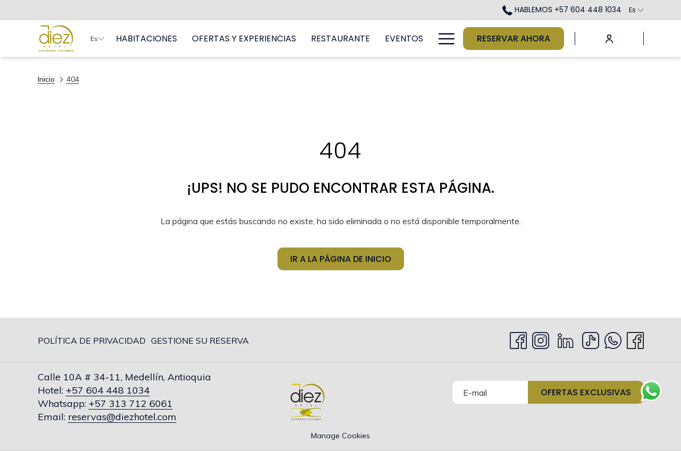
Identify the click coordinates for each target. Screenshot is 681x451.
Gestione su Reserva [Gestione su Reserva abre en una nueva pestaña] (200, 342)
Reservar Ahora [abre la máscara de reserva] (513, 38)
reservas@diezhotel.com (122, 417)
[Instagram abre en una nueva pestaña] (540, 338)
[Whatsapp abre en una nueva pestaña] (612, 338)
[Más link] (443, 38)
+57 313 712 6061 (131, 403)
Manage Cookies (340, 435)
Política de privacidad (92, 340)
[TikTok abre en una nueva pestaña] (590, 338)
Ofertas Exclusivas (586, 392)
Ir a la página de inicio (340, 261)
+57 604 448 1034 (108, 390)
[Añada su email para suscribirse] (490, 392)
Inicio (46, 79)
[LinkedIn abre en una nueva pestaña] (565, 338)
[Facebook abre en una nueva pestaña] (518, 338)
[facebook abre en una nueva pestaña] (635, 338)
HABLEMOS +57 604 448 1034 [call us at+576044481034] (561, 9)
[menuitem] (146, 38)
